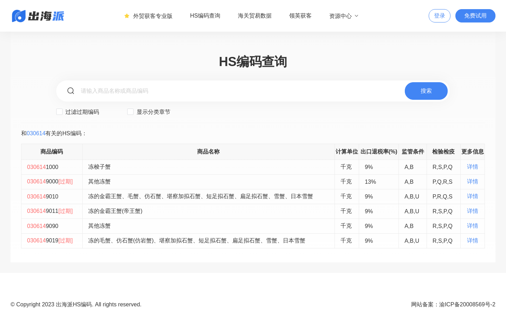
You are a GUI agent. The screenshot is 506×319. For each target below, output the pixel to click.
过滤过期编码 (77, 112)
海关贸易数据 (255, 16)
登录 (439, 16)
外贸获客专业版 (148, 16)
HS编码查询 (205, 16)
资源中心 (344, 16)
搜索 (426, 91)
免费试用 (475, 16)
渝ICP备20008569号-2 (467, 304)
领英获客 (300, 16)
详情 (472, 167)
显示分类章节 (148, 112)
